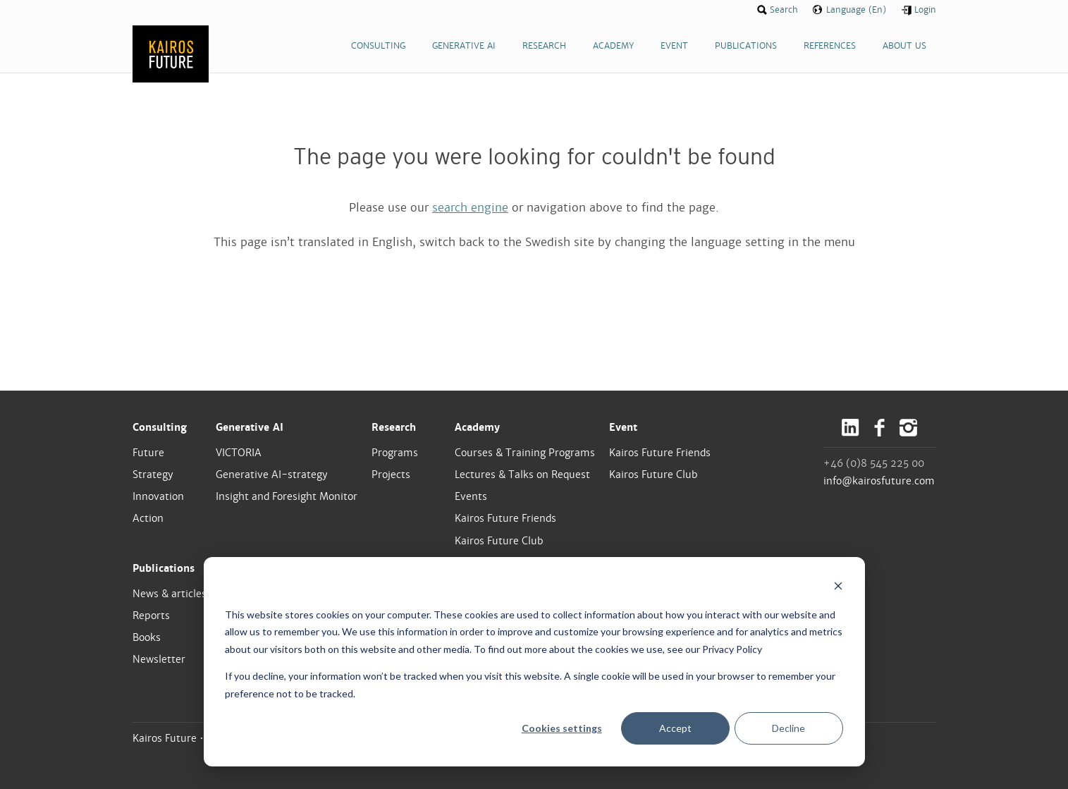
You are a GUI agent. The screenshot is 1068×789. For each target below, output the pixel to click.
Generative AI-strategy (272, 474)
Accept (675, 728)
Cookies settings (562, 728)
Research (394, 427)
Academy (477, 427)
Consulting (160, 427)
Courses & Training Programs (525, 452)
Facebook (879, 427)
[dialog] (534, 661)
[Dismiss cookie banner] (838, 588)
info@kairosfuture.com (879, 481)
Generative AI (249, 427)
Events (471, 496)
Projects (391, 474)
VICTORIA (239, 452)
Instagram (908, 427)
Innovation (158, 496)
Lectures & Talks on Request (522, 474)
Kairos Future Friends (505, 518)
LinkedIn (850, 427)
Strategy (153, 474)
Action (148, 518)
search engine (470, 207)
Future (148, 452)
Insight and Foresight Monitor (286, 496)
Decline (788, 728)
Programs (395, 452)
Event (623, 427)
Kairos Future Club (499, 540)
